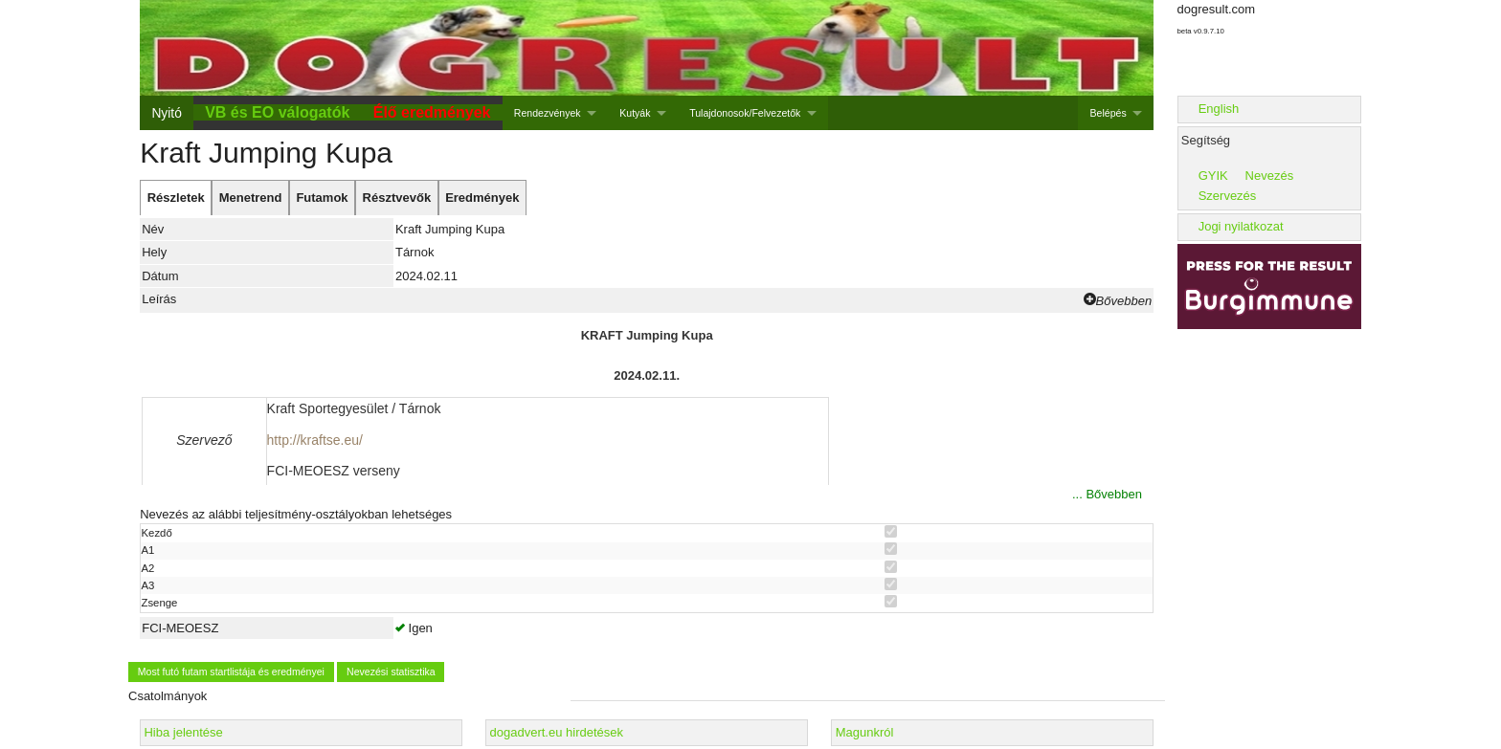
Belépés (1108, 113)
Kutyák (634, 113)
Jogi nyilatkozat (1241, 226)
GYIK (1213, 175)
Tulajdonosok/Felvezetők (744, 113)
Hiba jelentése (183, 732)
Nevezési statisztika (391, 671)
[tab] (176, 198)
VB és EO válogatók (277, 112)
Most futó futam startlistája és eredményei (231, 671)
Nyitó (166, 113)
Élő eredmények (432, 112)
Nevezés (1269, 175)
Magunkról (865, 732)
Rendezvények (547, 113)
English (1219, 108)
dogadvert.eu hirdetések (556, 732)
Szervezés (1228, 195)
